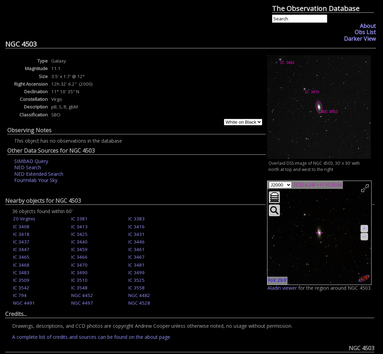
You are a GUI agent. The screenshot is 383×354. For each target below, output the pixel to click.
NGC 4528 (139, 303)
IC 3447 (21, 249)
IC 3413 (79, 226)
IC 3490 (79, 272)
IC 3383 (136, 219)
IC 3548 (79, 288)
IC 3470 (79, 265)
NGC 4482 (139, 295)
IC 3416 (136, 226)
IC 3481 (136, 265)
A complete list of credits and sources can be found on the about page (91, 337)
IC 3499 (136, 272)
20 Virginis (24, 219)
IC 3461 (136, 249)
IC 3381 (79, 219)
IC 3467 (136, 257)
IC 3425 (79, 234)
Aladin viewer (282, 288)
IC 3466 (79, 257)
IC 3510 (79, 280)
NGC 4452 (82, 295)
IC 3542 (21, 288)
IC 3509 (21, 280)
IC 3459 (79, 249)
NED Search (27, 167)
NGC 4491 (24, 303)
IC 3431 (136, 234)
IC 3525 (136, 280)
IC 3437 (21, 242)
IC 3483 (21, 272)
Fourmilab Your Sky (35, 180)
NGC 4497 (82, 303)
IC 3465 (21, 257)
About (368, 26)
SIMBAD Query (31, 161)
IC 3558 (136, 288)
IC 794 (20, 295)
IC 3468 (21, 265)
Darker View (360, 38)
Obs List (365, 32)
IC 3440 (79, 242)
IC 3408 (21, 226)
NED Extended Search (38, 174)
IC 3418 (21, 234)
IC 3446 (136, 242)
